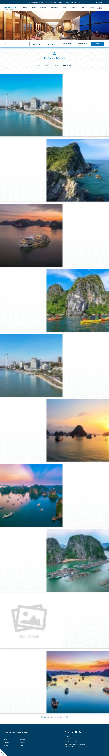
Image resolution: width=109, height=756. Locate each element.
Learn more (40, 4)
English (100, 2)
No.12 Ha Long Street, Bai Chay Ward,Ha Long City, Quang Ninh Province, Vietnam (77, 745)
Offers (64, 7)
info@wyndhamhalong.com (72, 738)
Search (97, 43)
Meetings (43, 7)
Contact (91, 7)
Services (73, 7)
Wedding (47, 65)
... (57, 717)
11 (60, 717)
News (56, 65)
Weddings (54, 7)
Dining (34, 7)
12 (63, 717)
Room (25, 7)
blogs (82, 7)
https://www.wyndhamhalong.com (74, 741)
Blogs (21, 745)
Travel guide (66, 65)
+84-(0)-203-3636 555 (71, 736)
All (39, 65)
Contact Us (23, 742)
